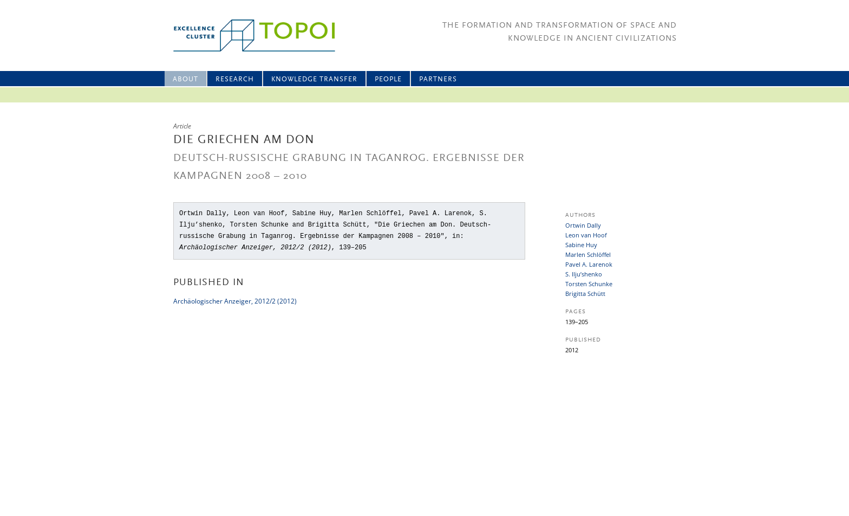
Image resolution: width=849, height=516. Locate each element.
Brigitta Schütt (585, 293)
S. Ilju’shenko (583, 274)
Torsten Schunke (588, 284)
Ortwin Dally (583, 225)
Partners (438, 79)
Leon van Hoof (586, 235)
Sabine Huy (581, 245)
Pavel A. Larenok (588, 264)
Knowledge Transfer (314, 79)
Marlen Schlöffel (588, 254)
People (388, 79)
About (185, 79)
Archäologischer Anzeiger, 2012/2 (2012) (235, 301)
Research (234, 79)
